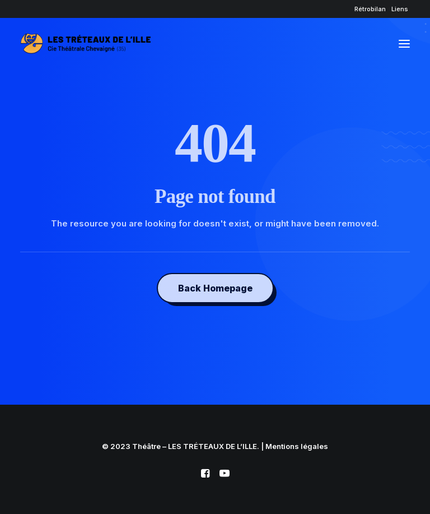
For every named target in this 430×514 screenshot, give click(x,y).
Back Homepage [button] (215, 288)
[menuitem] (370, 9)
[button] (404, 44)
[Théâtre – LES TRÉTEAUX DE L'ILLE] (85, 43)
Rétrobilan (370, 9)
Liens (399, 9)
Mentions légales (296, 446)
